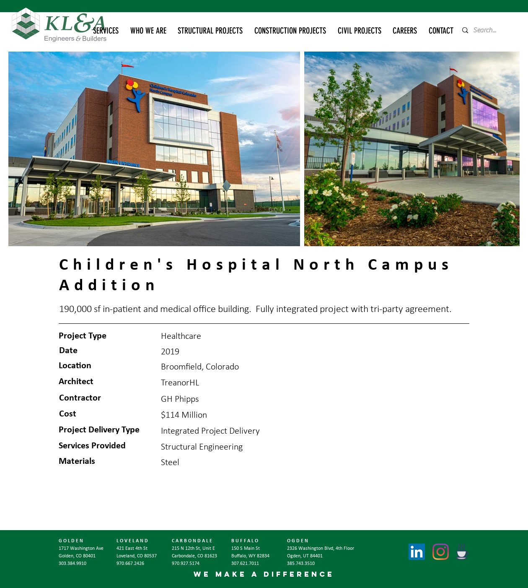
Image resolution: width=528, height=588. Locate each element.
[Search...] (487, 30)
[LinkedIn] (417, 552)
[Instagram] (440, 552)
